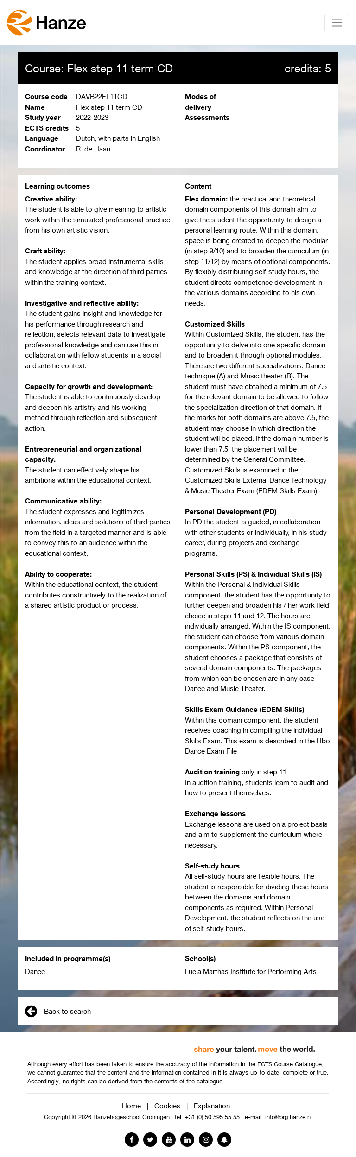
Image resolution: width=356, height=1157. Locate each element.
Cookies (167, 1105)
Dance (35, 971)
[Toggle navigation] (336, 22)
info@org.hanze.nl (288, 1116)
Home (131, 1105)
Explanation (212, 1105)
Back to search (58, 1011)
